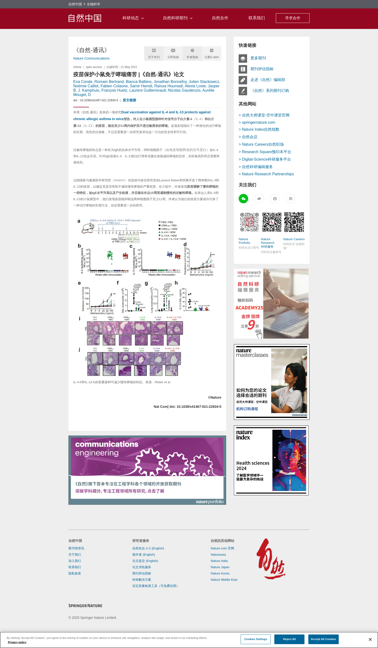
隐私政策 (74, 573)
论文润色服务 (141, 567)
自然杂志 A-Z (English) (148, 548)
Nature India (219, 561)
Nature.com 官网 (222, 548)
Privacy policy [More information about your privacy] (17, 642)
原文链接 (129, 100)
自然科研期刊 (181, 18)
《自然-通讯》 (91, 50)
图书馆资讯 (76, 548)
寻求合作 (292, 18)
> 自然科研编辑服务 (256, 167)
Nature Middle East (224, 579)
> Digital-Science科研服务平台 (265, 159)
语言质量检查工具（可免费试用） (155, 586)
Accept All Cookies (323, 639)
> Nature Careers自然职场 (261, 144)
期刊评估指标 (141, 573)
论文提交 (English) (145, 561)
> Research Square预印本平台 (265, 152)
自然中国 (75, 4)
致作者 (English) (143, 554)
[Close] (370, 639)
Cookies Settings (255, 639)
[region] (189, 640)
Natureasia (218, 554)
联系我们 (257, 18)
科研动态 (137, 18)
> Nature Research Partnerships (266, 174)
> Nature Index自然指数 (259, 129)
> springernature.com (257, 122)
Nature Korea (220, 573)
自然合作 (220, 18)
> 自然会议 (248, 137)
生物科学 (93, 4)
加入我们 (74, 561)
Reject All (289, 639)
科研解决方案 (141, 579)
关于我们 (74, 554)
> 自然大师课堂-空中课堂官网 (264, 115)
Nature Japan (220, 567)
